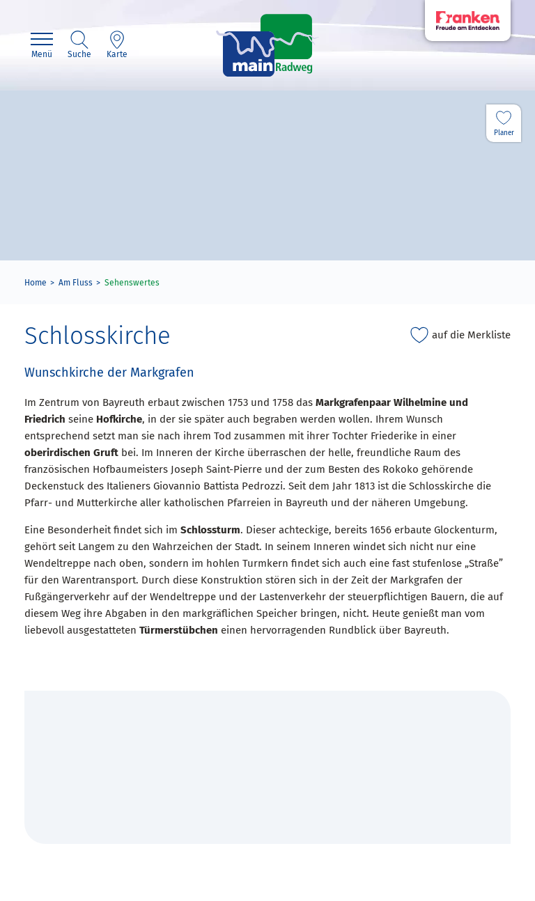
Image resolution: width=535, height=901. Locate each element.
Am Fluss (76, 283)
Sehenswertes (132, 283)
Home (35, 283)
